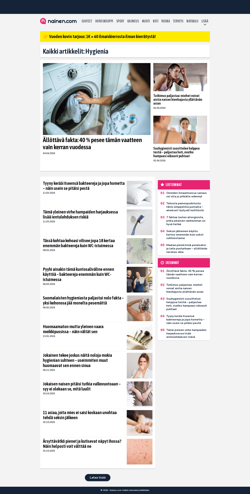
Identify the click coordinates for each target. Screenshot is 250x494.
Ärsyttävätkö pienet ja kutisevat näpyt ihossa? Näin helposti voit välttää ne (82, 444)
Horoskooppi (104, 21)
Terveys (178, 21)
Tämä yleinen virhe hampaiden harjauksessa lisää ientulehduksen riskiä (80, 214)
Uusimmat (172, 262)
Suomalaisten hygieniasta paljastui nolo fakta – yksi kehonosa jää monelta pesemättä (83, 300)
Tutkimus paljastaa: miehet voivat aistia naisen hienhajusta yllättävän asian (177, 99)
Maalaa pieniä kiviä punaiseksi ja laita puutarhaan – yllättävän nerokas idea (186, 248)
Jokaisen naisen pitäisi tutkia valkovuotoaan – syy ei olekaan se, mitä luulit (82, 386)
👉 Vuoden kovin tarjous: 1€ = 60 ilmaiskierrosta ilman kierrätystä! (99, 36)
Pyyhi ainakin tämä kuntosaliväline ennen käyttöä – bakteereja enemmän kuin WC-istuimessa (78, 274)
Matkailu (192, 21)
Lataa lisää (98, 477)
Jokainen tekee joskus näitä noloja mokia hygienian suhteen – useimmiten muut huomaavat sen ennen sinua (77, 360)
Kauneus (133, 21)
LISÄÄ (205, 21)
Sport (120, 21)
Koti (155, 21)
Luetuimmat (174, 184)
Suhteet (87, 21)
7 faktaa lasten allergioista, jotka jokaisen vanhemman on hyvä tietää (185, 220)
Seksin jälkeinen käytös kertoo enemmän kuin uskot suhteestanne (184, 234)
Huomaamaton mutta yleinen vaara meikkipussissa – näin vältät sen (73, 329)
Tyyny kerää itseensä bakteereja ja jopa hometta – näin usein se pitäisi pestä (84, 186)
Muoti (146, 21)
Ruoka (165, 21)
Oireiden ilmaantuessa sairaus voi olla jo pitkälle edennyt (186, 194)
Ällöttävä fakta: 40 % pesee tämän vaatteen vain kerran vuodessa (92, 143)
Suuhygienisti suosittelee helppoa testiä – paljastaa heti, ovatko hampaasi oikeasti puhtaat (176, 152)
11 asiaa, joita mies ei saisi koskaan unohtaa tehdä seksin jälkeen (80, 415)
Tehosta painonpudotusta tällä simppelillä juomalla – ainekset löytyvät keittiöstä (185, 206)
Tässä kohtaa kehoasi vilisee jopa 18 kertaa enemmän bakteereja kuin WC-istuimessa (79, 243)
